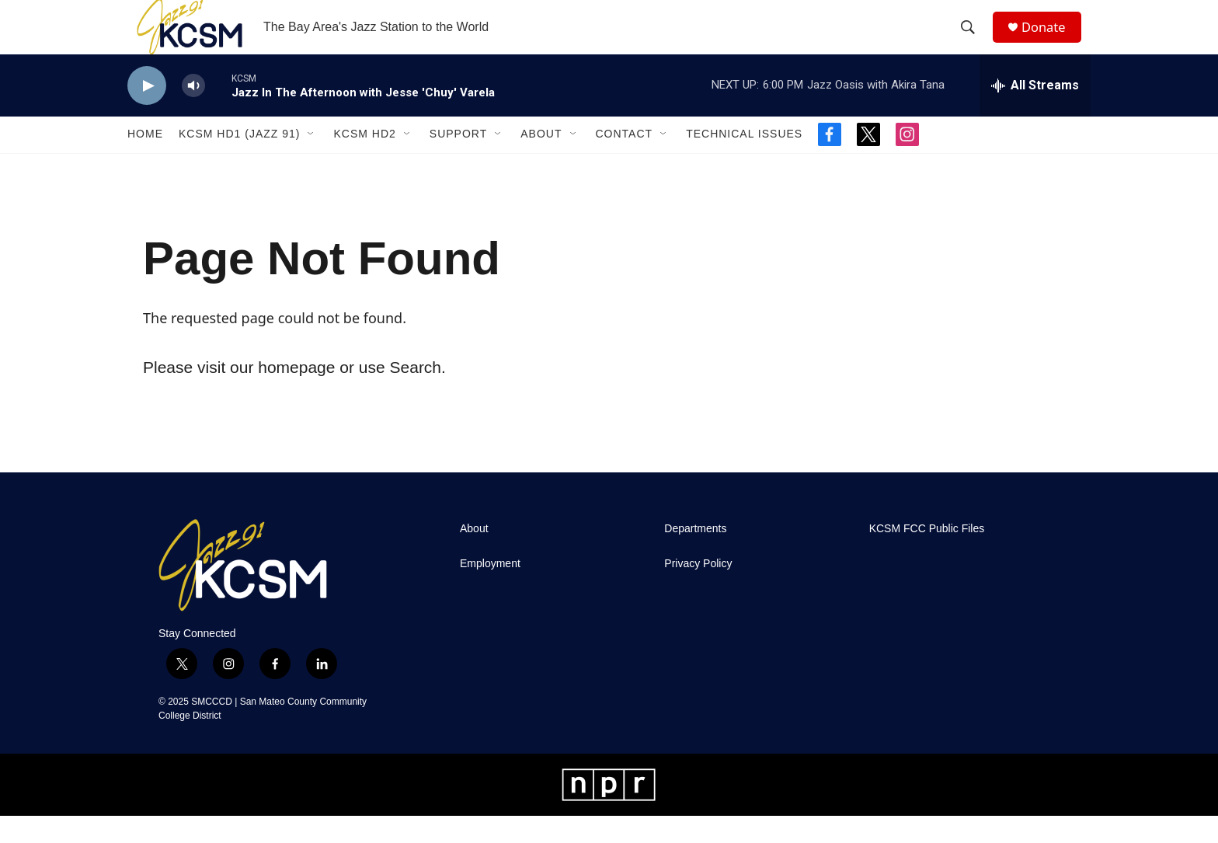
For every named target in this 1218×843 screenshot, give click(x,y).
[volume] (193, 113)
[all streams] (1035, 113)
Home (145, 161)
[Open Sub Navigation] (311, 161)
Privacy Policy (698, 591)
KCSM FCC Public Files (927, 556)
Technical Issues (744, 161)
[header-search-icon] (973, 41)
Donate (1051, 41)
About (541, 161)
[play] (146, 113)
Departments (695, 556)
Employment (490, 591)
